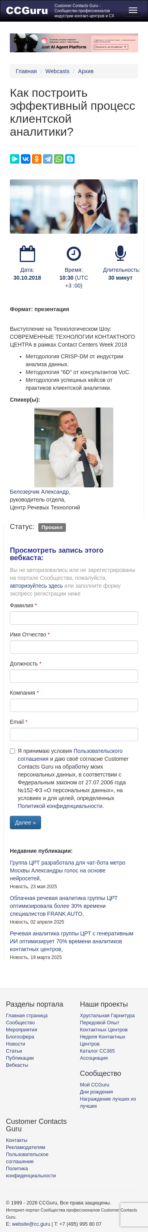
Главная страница (27, 1015)
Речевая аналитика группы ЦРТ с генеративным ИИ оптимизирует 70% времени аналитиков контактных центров (71, 941)
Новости (15, 1044)
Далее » (25, 822)
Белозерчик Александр (39, 492)
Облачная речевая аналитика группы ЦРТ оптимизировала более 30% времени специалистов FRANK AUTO (64, 906)
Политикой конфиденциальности (60, 806)
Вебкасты (17, 1065)
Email (17, 722)
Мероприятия (21, 1030)
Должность (24, 663)
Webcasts (57, 71)
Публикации (20, 1058)
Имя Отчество (28, 634)
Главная (26, 71)
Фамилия (21, 605)
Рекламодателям (25, 1147)
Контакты (16, 1140)
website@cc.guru (31, 1224)
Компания (22, 693)
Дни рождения (96, 1092)
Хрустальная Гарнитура (107, 1015)
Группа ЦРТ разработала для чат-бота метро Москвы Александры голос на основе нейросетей (68, 870)
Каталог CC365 (97, 1051)
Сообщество (20, 1022)
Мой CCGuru (94, 1085)
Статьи (14, 1051)
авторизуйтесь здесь (36, 586)
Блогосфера (20, 1037)
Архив (86, 71)
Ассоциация (94, 1058)
